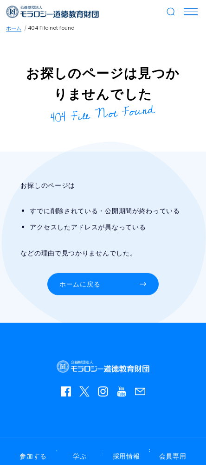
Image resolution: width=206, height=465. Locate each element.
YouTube (123, 393)
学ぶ (79, 456)
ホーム (13, 28)
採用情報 (126, 456)
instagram (105, 393)
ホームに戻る (79, 284)
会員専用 (173, 456)
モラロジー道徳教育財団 (52, 11)
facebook (68, 393)
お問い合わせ (142, 393)
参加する (33, 456)
